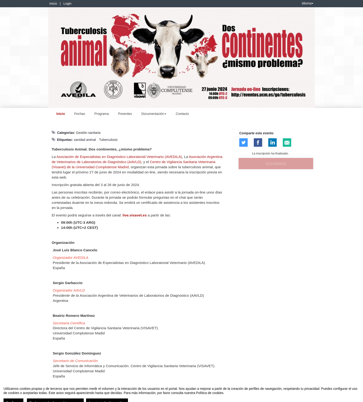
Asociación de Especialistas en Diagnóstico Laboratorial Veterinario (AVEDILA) (119, 157)
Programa (101, 114)
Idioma (307, 3)
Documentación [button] (153, 114)
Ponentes (125, 114)
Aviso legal (11, 397)
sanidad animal (85, 140)
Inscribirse (275, 164)
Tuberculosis (108, 140)
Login (67, 3)
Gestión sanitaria (88, 133)
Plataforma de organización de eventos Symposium (184, 397)
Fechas (79, 114)
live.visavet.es (135, 215)
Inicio (53, 3)
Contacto (182, 114)
